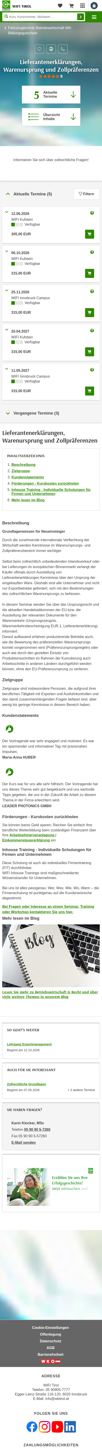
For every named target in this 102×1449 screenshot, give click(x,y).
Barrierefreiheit (50, 1354)
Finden (80, 16)
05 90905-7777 (58, 1390)
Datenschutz (50, 1341)
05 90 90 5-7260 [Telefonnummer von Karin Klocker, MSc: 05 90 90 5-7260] (37, 1129)
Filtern (86, 194)
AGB (51, 1348)
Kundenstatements (27, 477)
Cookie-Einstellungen (50, 1328)
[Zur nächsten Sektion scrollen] (51, 141)
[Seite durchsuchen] (43, 16)
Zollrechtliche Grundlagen (26, 1084)
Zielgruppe (20, 471)
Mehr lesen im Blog (28, 500)
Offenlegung (50, 1334)
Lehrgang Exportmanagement (29, 1044)
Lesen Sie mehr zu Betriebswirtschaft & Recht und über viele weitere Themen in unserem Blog (50, 994)
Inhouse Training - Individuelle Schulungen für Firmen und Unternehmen (51, 492)
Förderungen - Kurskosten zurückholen (45, 483)
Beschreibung (23, 465)
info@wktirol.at (57, 1399)
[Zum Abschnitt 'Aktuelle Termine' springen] (51, 95)
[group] (50, 76)
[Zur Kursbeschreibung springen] (51, 117)
